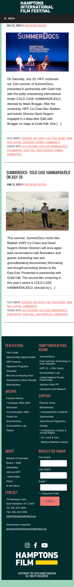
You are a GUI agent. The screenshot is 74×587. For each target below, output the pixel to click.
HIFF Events (39, 138)
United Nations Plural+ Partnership (52, 378)
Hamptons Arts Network (53, 389)
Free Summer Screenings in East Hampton (55, 362)
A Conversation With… (18, 412)
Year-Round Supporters (53, 421)
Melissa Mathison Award (54, 442)
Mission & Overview (17, 458)
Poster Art (11, 416)
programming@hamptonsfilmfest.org (26, 528)
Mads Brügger (45, 150)
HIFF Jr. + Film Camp (51, 368)
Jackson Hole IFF (49, 384)
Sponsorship (46, 416)
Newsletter (12, 467)
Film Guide (12, 352)
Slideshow (28, 142)
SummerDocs (53, 142)
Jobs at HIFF (13, 472)
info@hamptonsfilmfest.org (21, 516)
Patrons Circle (47, 402)
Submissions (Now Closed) (21, 380)
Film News (26, 138)
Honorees (11, 407)
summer (58, 150)
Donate (44, 425)
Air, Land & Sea (49, 437)
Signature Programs (17, 366)
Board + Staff (13, 462)
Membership (46, 407)
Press (9, 481)
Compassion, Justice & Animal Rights (53, 431)
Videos (10, 430)
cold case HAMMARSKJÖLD (52, 146)
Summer (40, 142)
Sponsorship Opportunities (21, 357)
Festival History (14, 398)
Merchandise (13, 384)
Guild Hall (29, 150)
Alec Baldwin (29, 146)
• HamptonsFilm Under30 (53, 412)
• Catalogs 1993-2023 (18, 402)
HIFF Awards (13, 361)
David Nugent (14, 314)
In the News (13, 485)
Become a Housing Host (19, 375)
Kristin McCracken (35, 25)
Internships (14, 476)
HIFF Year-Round (56, 138)
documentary (14, 150)
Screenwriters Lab (16, 425)
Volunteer (11, 370)
